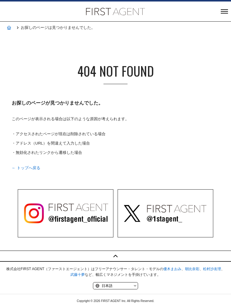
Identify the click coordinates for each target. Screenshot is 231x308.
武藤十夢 (77, 275)
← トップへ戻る (26, 168)
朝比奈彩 (192, 269)
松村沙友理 (212, 269)
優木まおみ (172, 269)
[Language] (115, 285)
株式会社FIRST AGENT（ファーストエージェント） (115, 11)
